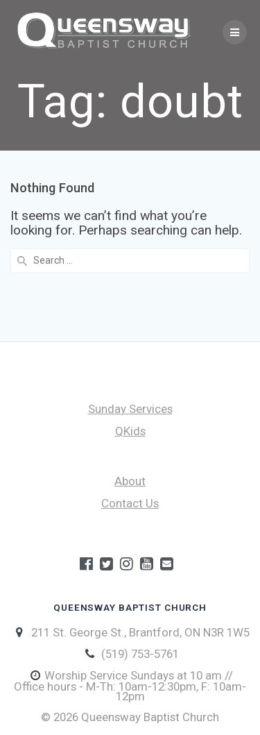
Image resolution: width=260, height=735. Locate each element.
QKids (130, 431)
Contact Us (130, 503)
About (130, 481)
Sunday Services (130, 409)
